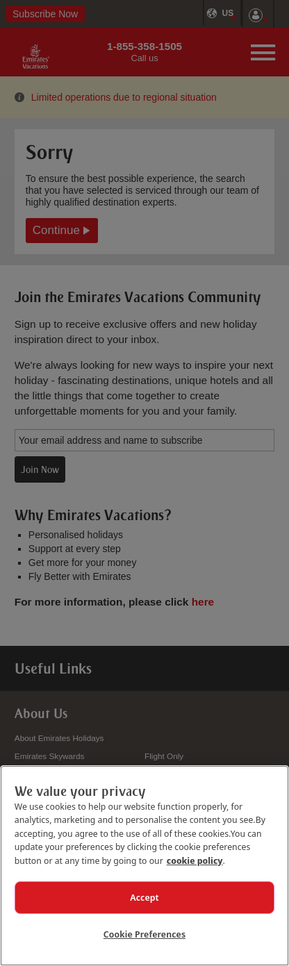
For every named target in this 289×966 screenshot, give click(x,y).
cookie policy (195, 860)
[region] (144, 865)
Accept (144, 897)
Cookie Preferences (144, 934)
